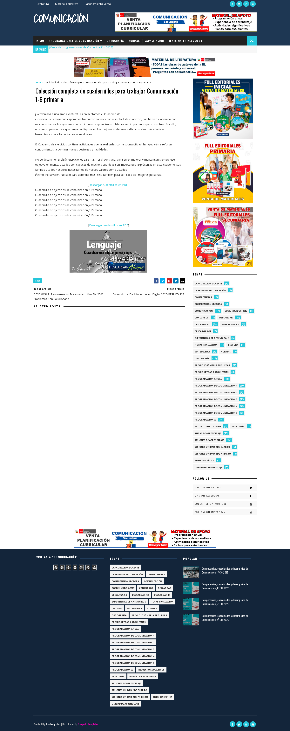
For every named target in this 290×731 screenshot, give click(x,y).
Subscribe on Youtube (226, 504)
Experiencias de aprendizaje (212, 338)
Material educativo (66, 4)
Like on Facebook (226, 495)
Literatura (43, 4)
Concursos (202, 317)
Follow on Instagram (226, 512)
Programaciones (205, 419)
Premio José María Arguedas (212, 365)
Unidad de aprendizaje (208, 467)
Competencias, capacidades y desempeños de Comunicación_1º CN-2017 (225, 570)
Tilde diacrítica (204, 460)
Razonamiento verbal (97, 4)
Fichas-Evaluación (206, 344)
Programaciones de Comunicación (74, 40)
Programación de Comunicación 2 (216, 392)
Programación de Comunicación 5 (216, 412)
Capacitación (154, 40)
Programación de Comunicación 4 (216, 406)
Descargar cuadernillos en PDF (108, 185)
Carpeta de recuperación (210, 290)
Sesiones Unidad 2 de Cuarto (212, 446)
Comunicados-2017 (236, 310)
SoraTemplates (53, 724)
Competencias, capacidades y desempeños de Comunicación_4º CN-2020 (225, 586)
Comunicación (60, 18)
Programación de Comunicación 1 (216, 385)
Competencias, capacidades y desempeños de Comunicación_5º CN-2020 (225, 602)
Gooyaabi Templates (88, 724)
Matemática (202, 351)
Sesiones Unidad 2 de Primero (213, 453)
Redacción (238, 426)
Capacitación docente (208, 283)
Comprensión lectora (208, 304)
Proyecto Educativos (208, 426)
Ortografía (115, 40)
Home (39, 82)
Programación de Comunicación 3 (216, 399)
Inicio (40, 40)
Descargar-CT (230, 324)
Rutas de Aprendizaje (208, 433)
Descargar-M (203, 331)
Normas (134, 40)
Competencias (203, 297)
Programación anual (208, 378)
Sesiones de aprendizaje (209, 440)
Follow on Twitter (226, 487)
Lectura (233, 344)
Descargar (226, 317)
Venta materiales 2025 (185, 40)
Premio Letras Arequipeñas (212, 372)
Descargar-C (202, 324)
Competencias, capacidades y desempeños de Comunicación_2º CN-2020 (225, 618)
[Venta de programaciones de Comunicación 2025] (81, 47)
